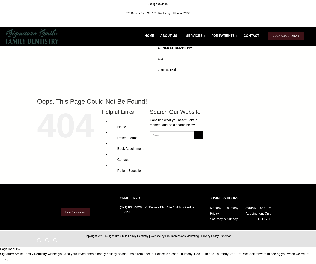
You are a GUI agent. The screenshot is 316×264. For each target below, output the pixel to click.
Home (121, 127)
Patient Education (129, 170)
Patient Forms (127, 138)
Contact (122, 159)
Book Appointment (130, 148)
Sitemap (226, 236)
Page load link (10, 249)
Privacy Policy (210, 236)
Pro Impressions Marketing (182, 236)
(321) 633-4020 (158, 4)
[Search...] (172, 135)
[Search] (198, 135)
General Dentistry (175, 48)
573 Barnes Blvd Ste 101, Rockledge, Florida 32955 (158, 13)
